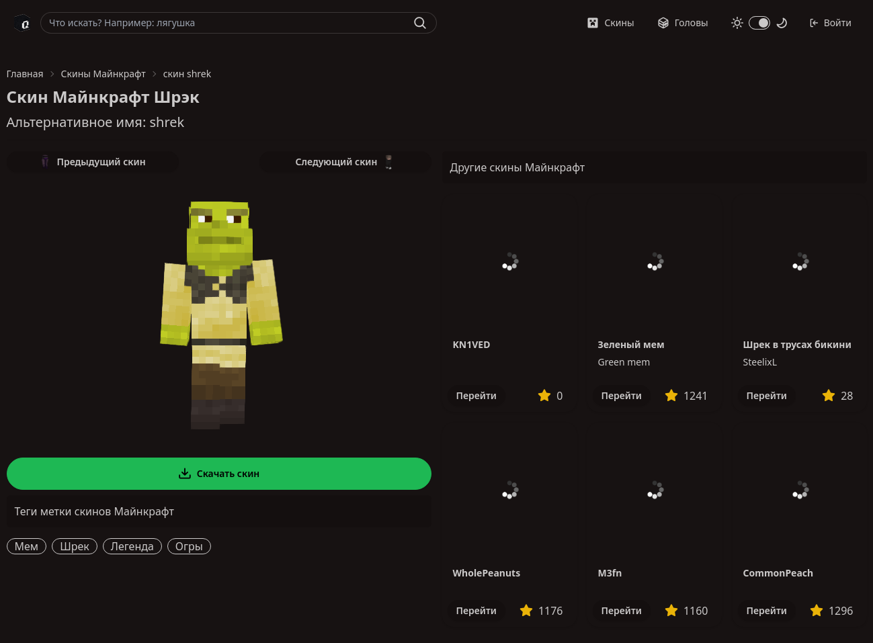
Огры (189, 546)
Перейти (476, 395)
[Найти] (420, 23)
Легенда (132, 546)
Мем (27, 546)
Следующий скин (345, 162)
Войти (830, 22)
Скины (610, 22)
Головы (682, 22)
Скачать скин (219, 473)
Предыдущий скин (92, 162)
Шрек (74, 546)
